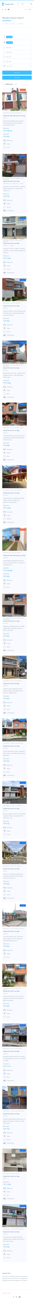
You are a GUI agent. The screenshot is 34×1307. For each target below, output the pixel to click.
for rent (20, 23)
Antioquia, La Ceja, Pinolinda (12, 112)
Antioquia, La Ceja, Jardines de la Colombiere (13, 618)
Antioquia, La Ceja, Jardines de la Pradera (13, 178)
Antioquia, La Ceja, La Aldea (12, 552)
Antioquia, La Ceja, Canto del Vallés (12, 988)
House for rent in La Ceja (11, 181)
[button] (31, 3)
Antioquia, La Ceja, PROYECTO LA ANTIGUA (13, 240)
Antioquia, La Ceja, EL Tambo (12, 865)
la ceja (13, 23)
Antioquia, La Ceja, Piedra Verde (13, 427)
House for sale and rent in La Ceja (14, 116)
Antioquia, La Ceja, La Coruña (12, 805)
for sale (17, 72)
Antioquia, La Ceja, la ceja (11, 1173)
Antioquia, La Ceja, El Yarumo (12, 490)
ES (26, 9)
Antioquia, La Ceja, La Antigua (12, 680)
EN (30, 9)
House (6, 23)
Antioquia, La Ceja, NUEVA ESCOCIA (13, 928)
